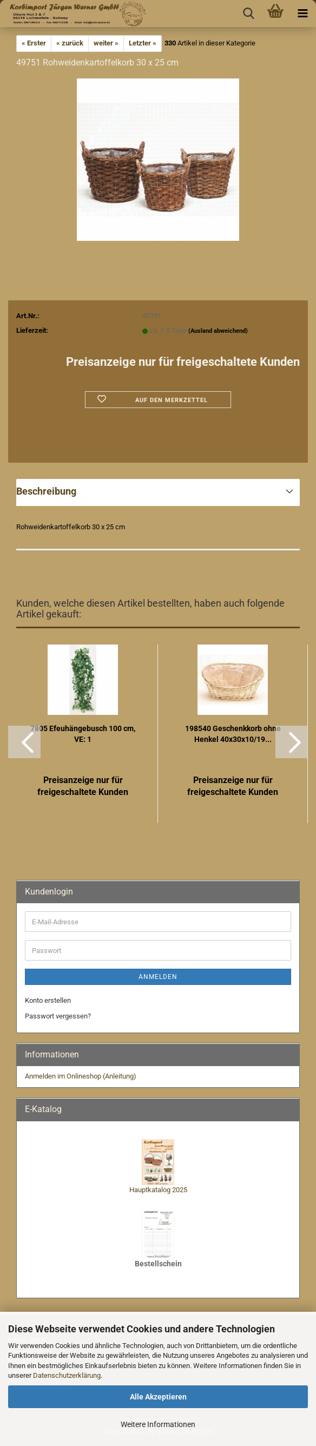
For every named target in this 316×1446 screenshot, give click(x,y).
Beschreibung (46, 491)
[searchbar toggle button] (248, 13)
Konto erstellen (48, 1000)
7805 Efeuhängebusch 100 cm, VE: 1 (82, 734)
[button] (24, 742)
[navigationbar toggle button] (302, 13)
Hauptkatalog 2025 (158, 1190)
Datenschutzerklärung (67, 1375)
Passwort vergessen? (58, 1016)
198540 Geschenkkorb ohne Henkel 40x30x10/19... (233, 734)
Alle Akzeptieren (158, 1396)
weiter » (106, 43)
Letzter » (142, 43)
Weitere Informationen (158, 1424)
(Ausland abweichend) (218, 330)
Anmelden (158, 977)
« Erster (34, 43)
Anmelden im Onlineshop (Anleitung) (80, 1076)
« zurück (69, 43)
